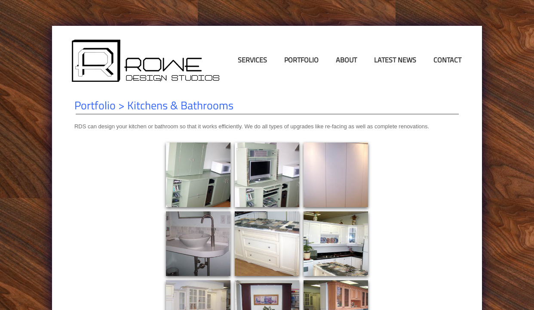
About (346, 60)
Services (252, 60)
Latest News (395, 60)
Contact (447, 60)
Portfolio (301, 60)
